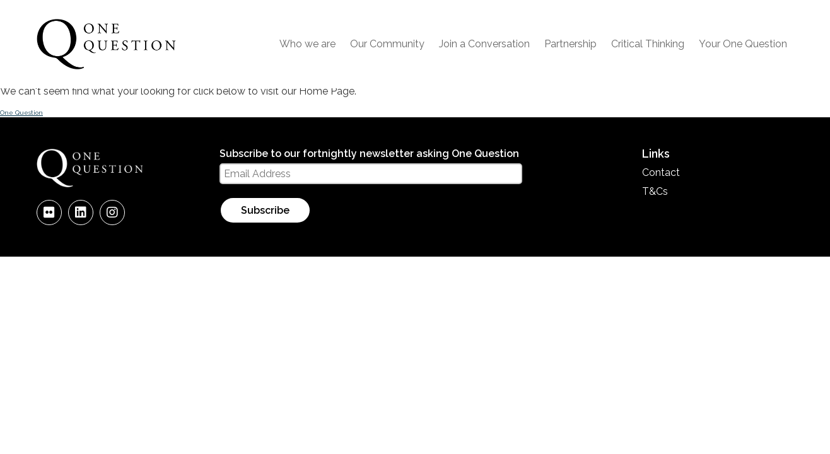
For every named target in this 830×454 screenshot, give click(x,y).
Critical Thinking (647, 44)
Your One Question (743, 44)
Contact (661, 172)
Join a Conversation (484, 44)
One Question (21, 112)
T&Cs (655, 191)
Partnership (570, 44)
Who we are (307, 44)
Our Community (387, 44)
